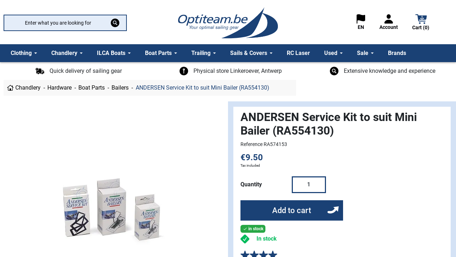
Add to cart (291, 210)
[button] (421, 23)
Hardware (59, 87)
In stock (266, 238)
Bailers (120, 87)
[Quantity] (309, 184)
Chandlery (28, 87)
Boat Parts (91, 87)
